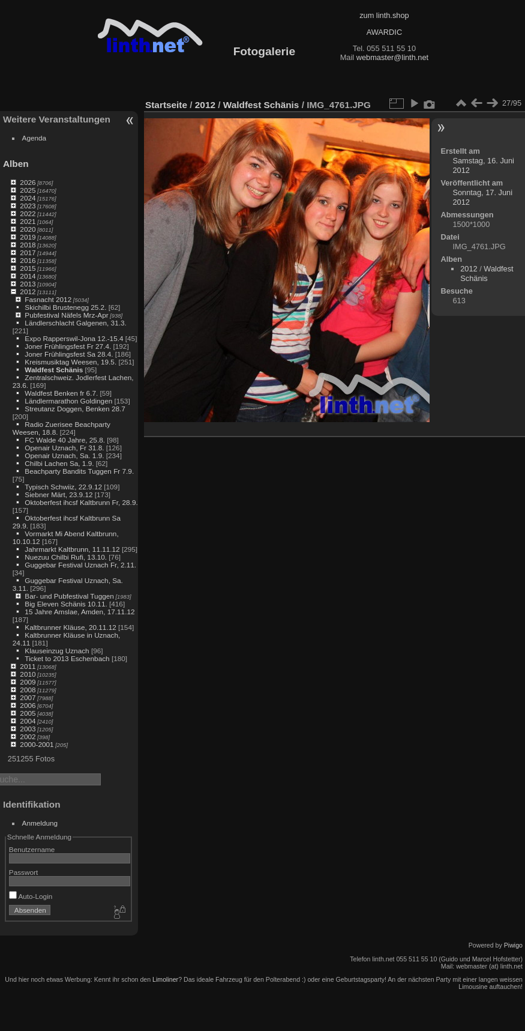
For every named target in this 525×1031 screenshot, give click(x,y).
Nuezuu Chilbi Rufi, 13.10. (66, 557)
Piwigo (513, 945)
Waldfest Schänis (54, 369)
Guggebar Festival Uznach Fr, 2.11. (80, 565)
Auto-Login (31, 896)
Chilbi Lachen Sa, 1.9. (59, 463)
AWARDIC (384, 32)
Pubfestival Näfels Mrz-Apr (66, 315)
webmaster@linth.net (392, 57)
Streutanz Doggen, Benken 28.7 (75, 409)
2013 (27, 284)
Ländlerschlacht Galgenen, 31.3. (75, 323)
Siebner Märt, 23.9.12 (58, 494)
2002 (27, 736)
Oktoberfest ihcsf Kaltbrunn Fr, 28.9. (81, 502)
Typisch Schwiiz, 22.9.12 (63, 487)
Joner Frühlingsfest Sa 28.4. (69, 354)
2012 (27, 291)
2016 (27, 260)
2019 (27, 237)
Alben (16, 164)
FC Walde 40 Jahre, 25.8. (65, 440)
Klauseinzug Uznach (57, 651)
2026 (27, 182)
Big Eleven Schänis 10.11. (66, 604)
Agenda (34, 138)
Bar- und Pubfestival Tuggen (69, 596)
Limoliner (165, 979)
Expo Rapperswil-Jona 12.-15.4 (74, 338)
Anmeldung (40, 823)
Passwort (23, 872)
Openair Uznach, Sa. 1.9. (64, 455)
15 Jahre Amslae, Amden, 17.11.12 (79, 611)
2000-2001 (36, 744)
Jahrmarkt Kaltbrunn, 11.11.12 (72, 549)
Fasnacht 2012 (48, 299)
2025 (27, 190)
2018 (27, 245)
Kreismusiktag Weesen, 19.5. (70, 362)
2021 (27, 221)
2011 (27, 666)
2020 (27, 229)
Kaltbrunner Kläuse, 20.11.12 (70, 627)
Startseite (166, 105)
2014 (27, 276)
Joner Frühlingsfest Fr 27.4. (68, 346)
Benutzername (32, 849)
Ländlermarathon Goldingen (68, 401)
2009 (27, 682)
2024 (27, 198)
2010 (27, 674)
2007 (27, 697)
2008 (27, 690)
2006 (27, 705)
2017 (27, 252)
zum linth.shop (384, 15)
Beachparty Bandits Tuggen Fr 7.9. (79, 471)
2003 (27, 729)
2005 (27, 713)
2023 (27, 206)
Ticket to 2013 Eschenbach (67, 658)
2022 (27, 213)
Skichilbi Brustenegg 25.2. (65, 307)
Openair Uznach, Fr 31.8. (64, 448)
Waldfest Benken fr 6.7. (61, 393)
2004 (27, 721)
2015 (27, 268)
